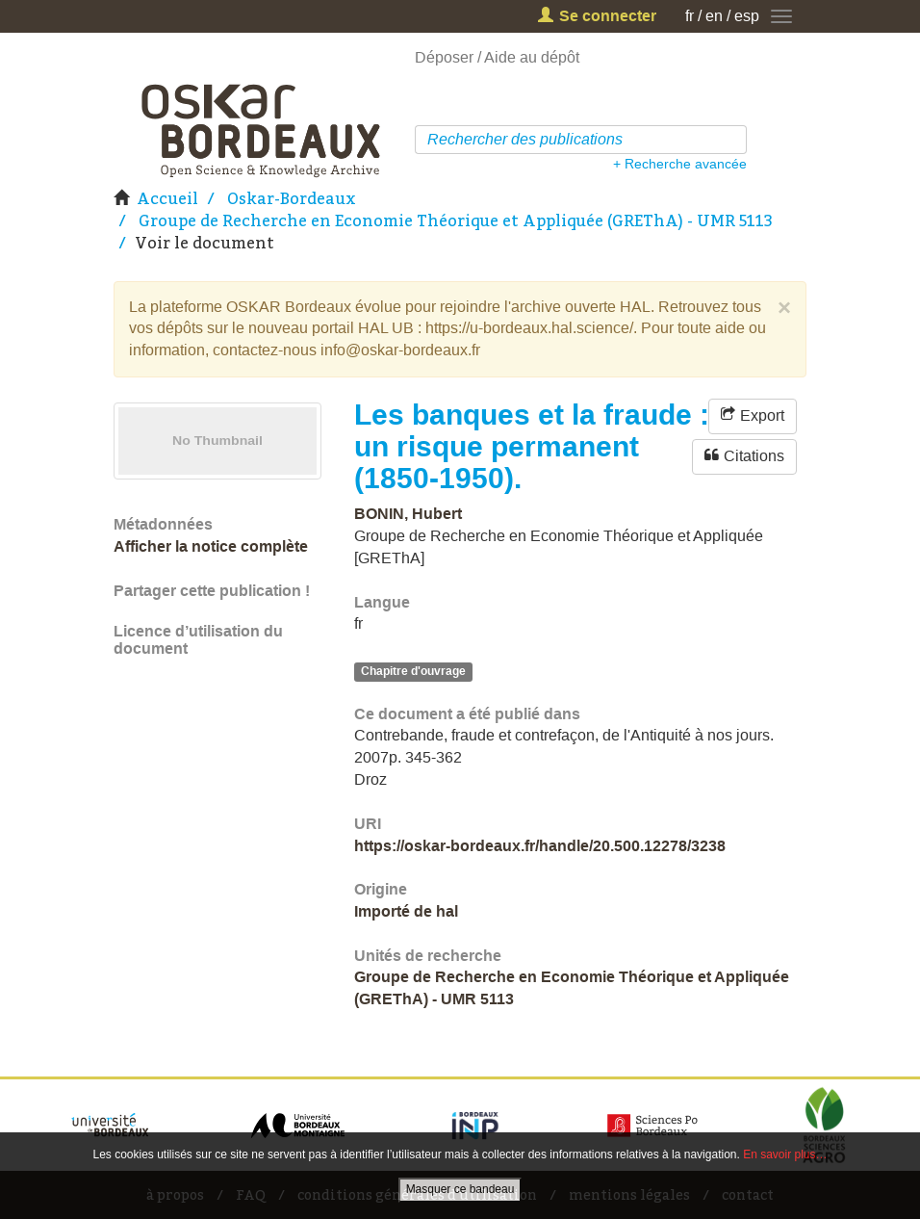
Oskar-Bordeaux (291, 198)
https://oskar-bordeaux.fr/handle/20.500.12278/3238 (540, 846)
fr (689, 16)
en (714, 16)
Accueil (167, 198)
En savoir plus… (785, 1154)
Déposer (444, 57)
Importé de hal (406, 911)
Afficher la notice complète (211, 546)
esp (746, 16)
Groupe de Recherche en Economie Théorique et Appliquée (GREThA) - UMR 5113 (456, 220)
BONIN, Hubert (408, 514)
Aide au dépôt (531, 57)
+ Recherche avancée (680, 163)
